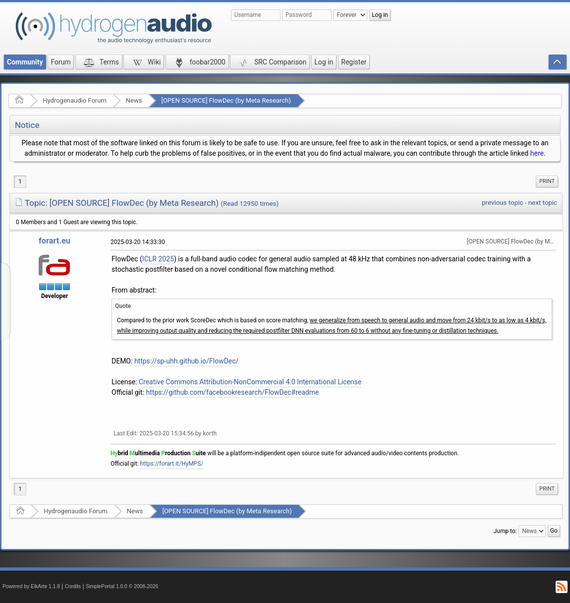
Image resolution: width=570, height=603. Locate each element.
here (537, 153)
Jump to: (505, 531)
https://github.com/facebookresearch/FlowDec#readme (232, 392)
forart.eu (54, 240)
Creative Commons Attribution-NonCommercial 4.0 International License (250, 382)
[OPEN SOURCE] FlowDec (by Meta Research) (225, 100)
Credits (73, 586)
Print (547, 181)
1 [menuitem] (20, 181)
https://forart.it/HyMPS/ (172, 463)
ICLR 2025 (158, 259)
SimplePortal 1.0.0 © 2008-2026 (122, 586)
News (134, 100)
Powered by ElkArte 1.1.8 (31, 586)
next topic (542, 202)
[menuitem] (547, 181)
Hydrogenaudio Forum (75, 100)
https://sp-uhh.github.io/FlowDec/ (186, 361)
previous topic (502, 202)
